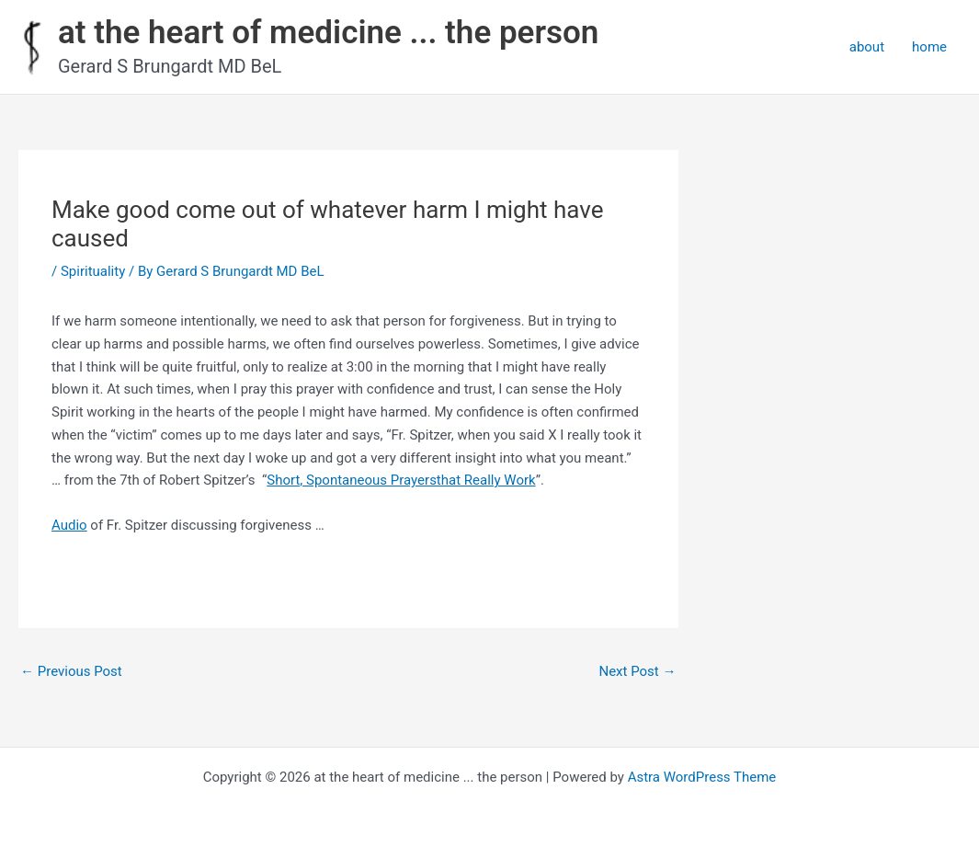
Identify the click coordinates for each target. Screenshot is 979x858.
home (929, 47)
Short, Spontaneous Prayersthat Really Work (401, 480)
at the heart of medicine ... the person (328, 32)
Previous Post (71, 671)
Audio (69, 525)
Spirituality (93, 271)
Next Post (637, 671)
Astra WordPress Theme (702, 777)
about (866, 47)
